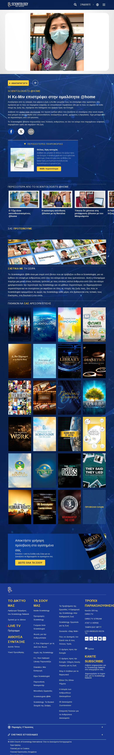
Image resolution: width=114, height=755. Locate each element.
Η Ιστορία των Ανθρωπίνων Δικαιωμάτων (65, 690)
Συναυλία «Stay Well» (68, 629)
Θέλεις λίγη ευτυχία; (47, 149)
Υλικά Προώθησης (16, 650)
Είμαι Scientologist (42, 673)
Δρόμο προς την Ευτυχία (29, 112)
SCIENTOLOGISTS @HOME (24, 91)
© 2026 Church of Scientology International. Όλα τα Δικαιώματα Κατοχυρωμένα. (40, 739)
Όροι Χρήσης (15, 743)
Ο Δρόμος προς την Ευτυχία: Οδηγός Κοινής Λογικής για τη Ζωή (69, 659)
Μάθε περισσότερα (49, 168)
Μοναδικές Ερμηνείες (43, 688)
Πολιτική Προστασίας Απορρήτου (23, 749)
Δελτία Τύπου (14, 644)
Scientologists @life (42, 694)
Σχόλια (91, 646)
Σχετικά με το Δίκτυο (17, 617)
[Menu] (104, 5)
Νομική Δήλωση (16, 753)
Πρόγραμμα (14, 628)
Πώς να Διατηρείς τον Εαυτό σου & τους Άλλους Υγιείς (68, 637)
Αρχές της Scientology (43, 650)
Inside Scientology (42, 608)
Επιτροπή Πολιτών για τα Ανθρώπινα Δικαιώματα (69, 712)
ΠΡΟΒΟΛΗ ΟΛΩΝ (94, 507)
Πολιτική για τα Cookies (19, 746)
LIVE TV (14, 623)
